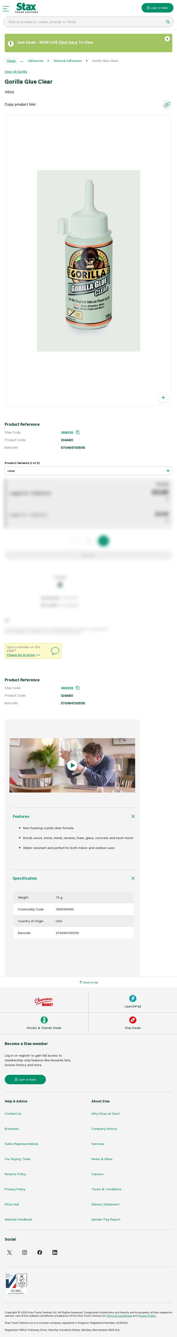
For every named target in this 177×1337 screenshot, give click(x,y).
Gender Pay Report (105, 1219)
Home (11, 60)
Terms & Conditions (106, 1189)
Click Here (68, 42)
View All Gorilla (16, 71)
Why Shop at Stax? (105, 1113)
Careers (97, 1174)
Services (97, 1143)
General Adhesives (68, 60)
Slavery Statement (105, 1204)
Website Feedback (18, 1219)
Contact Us (13, 1113)
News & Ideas (101, 1159)
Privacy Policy (15, 1189)
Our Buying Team (17, 1159)
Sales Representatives (22, 1143)
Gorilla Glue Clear (105, 60)
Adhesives (35, 60)
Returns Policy (15, 1174)
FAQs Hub (12, 1204)
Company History (104, 1128)
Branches (12, 1128)
